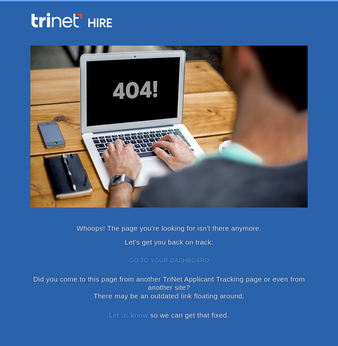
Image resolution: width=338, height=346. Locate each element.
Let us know (128, 315)
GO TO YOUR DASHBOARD (169, 260)
